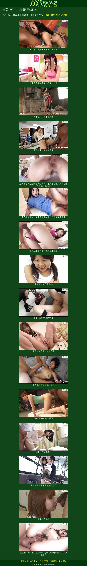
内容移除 (53, 561)
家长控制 (62, 561)
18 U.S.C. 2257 (41, 561)
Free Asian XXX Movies (56, 15)
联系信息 (24, 561)
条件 (32, 561)
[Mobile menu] (2, 3)
